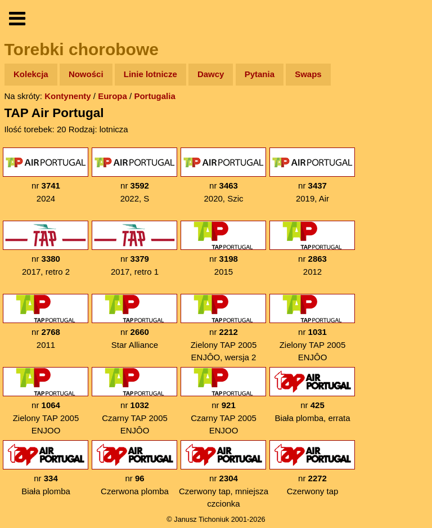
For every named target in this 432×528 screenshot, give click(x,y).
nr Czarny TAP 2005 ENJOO (223, 401)
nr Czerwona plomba (134, 468)
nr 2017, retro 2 (45, 248)
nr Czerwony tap (312, 468)
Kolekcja (31, 74)
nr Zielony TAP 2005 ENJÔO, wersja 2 (223, 328)
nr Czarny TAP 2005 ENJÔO (134, 401)
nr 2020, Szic (223, 175)
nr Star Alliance (134, 322)
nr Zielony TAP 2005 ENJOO (45, 401)
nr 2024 (45, 175)
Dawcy (210, 74)
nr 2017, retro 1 (134, 248)
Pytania (259, 74)
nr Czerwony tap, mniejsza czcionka (223, 474)
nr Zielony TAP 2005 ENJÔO (312, 328)
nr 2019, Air (312, 175)
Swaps (308, 74)
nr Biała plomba (45, 468)
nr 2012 (312, 248)
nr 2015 (223, 248)
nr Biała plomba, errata (312, 395)
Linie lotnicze (150, 74)
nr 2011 (45, 322)
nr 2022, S (134, 175)
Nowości (86, 74)
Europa (112, 96)
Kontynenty (67, 96)
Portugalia (154, 96)
